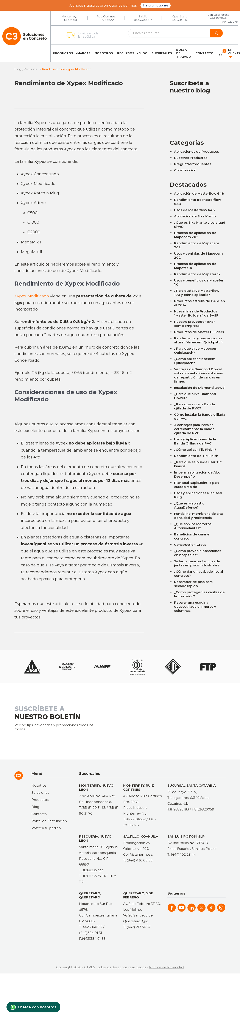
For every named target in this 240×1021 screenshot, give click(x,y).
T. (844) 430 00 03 (138, 860)
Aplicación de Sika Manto (195, 216)
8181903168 (69, 20)
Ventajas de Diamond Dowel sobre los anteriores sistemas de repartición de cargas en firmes (198, 375)
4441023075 (229, 21)
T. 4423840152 (90, 927)
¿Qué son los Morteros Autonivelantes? (192, 526)
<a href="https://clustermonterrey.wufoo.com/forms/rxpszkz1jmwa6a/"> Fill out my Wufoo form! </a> (198, 113)
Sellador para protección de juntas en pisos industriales (197, 563)
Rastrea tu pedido (46, 828)
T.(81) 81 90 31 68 (92, 808)
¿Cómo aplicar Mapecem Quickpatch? (194, 361)
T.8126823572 (90, 870)
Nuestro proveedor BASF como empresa (194, 324)
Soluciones (40, 792)
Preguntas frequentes (192, 164)
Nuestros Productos (190, 158)
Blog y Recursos (25, 69)
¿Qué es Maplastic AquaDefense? (189, 505)
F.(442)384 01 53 (92, 938)
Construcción (185, 170)
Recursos (125, 53)
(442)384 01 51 (90, 933)
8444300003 (143, 20)
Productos (63, 53)
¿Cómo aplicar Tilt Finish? (195, 449)
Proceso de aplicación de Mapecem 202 (195, 235)
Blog (143, 53)
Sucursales (162, 53)
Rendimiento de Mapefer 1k (197, 274)
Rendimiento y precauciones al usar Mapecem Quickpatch (198, 340)
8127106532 (106, 20)
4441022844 (218, 18)
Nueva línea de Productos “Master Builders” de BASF (196, 313)
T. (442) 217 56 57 (137, 927)
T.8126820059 (203, 809)
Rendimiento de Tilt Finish (196, 456)
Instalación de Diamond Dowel (199, 388)
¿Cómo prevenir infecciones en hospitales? (197, 553)
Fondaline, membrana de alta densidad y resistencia (198, 516)
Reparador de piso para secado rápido (193, 584)
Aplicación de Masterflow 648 (199, 193)
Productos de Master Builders (199, 332)
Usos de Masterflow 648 (194, 210)
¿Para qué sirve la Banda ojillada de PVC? (194, 406)
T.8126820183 (178, 809)
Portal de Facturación (49, 821)
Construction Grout (190, 545)
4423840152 (180, 20)
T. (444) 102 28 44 (181, 854)
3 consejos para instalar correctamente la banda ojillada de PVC (194, 429)
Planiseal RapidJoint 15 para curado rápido (196, 485)
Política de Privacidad (166, 967)
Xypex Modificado (31, 296)
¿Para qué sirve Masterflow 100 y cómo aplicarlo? (196, 293)
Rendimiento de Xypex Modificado (68, 83)
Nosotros (104, 53)
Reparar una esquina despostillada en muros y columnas (195, 606)
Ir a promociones (155, 5)
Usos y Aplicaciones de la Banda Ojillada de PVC (195, 441)
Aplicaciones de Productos (196, 151)
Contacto (204, 53)
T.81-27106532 (134, 819)
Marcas (83, 53)
